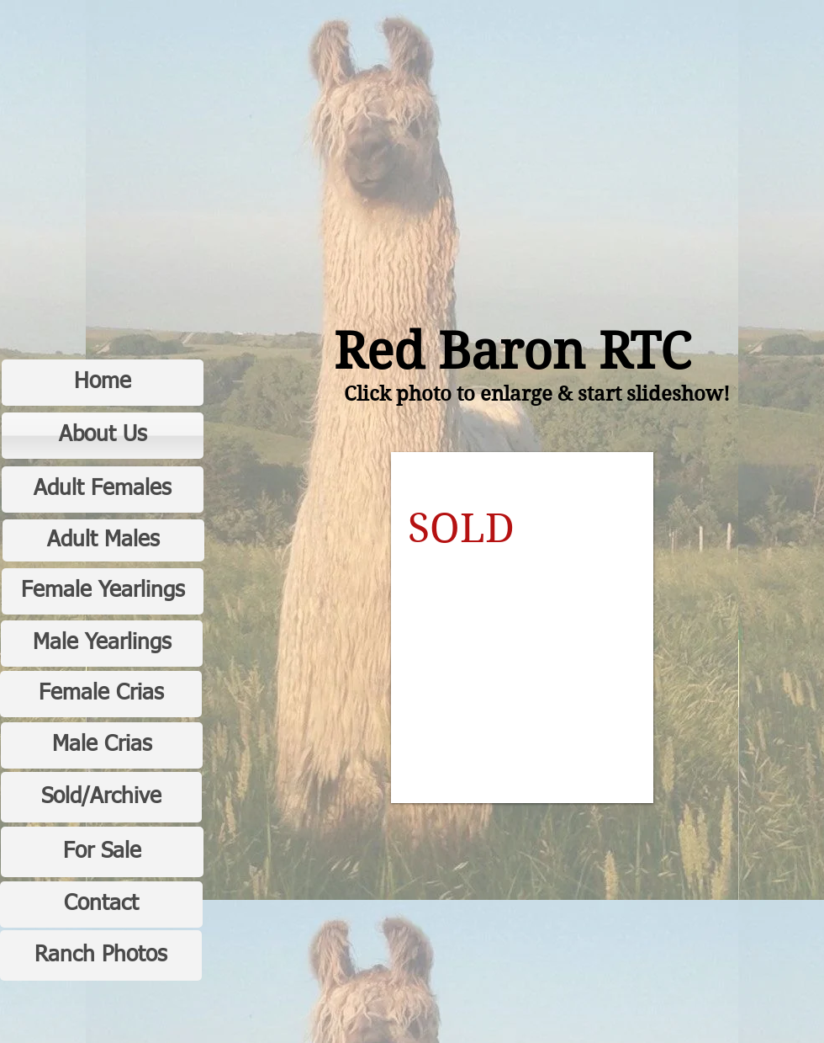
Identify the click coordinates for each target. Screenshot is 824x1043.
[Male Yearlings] (102, 643)
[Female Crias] (101, 694)
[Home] (102, 382)
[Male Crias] (102, 745)
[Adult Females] (102, 489)
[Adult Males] (103, 540)
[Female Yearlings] (102, 591)
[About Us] (102, 435)
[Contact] (101, 904)
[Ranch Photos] (101, 955)
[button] (522, 627)
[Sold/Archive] (101, 797)
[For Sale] (102, 852)
